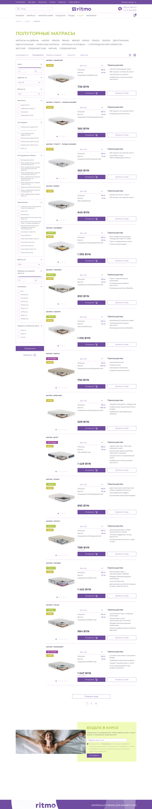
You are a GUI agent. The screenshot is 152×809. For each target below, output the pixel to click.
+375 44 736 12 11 (129, 7)
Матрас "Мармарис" (55, 647)
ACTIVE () (24, 312)
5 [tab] (65, 136)
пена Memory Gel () (28, 242)
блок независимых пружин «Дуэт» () (30, 195)
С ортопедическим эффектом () (27, 134)
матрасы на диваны (27, 40)
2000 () (23, 334)
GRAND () (24, 319)
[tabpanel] (61, 78)
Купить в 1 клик (122, 93)
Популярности (38, 55)
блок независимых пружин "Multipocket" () (30, 191)
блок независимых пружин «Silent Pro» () (30, 183)
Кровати (20, 16)
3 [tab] (62, 94)
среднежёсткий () (27, 108)
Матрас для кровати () (29, 127)
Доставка (31, 2)
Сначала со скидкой (53, 55)
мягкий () (24, 112)
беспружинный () (27, 160)
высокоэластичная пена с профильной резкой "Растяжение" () (30, 227)
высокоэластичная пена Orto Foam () (31, 218)
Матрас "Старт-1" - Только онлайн (61, 144)
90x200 (85, 40)
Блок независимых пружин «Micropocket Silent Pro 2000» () (30, 168)
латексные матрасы (47, 44)
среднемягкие (68, 48)
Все (22, 291)
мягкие (53, 48)
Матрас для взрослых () (30, 141)
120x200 (96, 40)
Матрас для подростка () (30, 138)
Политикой (106, 744)
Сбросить (29, 355)
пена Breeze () (26, 235)
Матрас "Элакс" (53, 479)
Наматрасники (45, 16)
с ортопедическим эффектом (105, 44)
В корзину (91, 93)
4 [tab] (64, 94)
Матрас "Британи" (54, 395)
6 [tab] (66, 387)
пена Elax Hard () (27, 252)
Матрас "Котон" (53, 521)
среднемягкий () (27, 115)
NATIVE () (24, 301)
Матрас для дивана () (29, 130)
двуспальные (121, 40)
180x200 (76, 40)
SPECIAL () (25, 305)
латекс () (24, 211)
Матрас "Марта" (53, 354)
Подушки (60, 16)
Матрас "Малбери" (54, 228)
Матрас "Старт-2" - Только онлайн (61, 102)
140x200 (45, 40)
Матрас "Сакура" (53, 312)
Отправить (94, 755)
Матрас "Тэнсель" (54, 270)
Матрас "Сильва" (53, 563)
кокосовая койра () (28, 232)
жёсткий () (25, 105)
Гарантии (62, 2)
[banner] (81, 9)
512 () (23, 337)
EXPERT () (24, 294)
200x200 (106, 40)
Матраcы (31, 16)
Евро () (24, 148)
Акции (80, 16)
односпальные (25, 44)
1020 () (23, 330)
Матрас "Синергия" (54, 60)
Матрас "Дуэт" (52, 437)
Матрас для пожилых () (29, 145)
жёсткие (21, 48)
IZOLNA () (24, 298)
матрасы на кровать (73, 44)
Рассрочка (42, 2)
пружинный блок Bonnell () (31, 187)
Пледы (71, 16)
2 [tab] (60, 94)
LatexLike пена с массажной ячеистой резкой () (31, 207)
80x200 (65, 40)
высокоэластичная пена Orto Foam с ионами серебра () (31, 222)
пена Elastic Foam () (28, 249)
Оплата (52, 2)
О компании (20, 2)
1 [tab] (58, 94)
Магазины (91, 16)
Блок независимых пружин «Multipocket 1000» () (30, 173)
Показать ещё (91, 696)
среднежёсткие (37, 48)
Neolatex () (25, 214)
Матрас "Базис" (53, 186)
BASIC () (24, 315)
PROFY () (24, 308)
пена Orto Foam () (27, 245)
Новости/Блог (74, 2)
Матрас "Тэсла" (53, 605)
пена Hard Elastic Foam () (30, 239)
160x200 (56, 40)
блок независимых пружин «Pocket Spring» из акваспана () (30, 178)
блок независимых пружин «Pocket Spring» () (30, 163)
